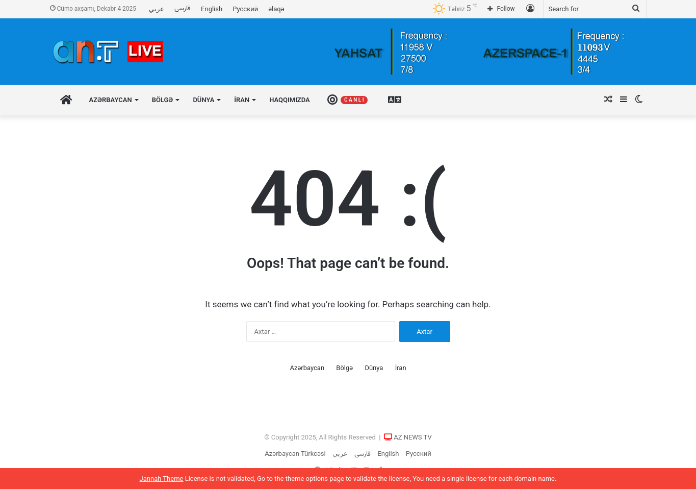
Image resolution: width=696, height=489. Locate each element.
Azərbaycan (110, 100)
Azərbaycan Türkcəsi (295, 453)
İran (241, 100)
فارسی (182, 9)
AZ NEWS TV (413, 437)
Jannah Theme (162, 478)
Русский (245, 9)
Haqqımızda (289, 100)
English (211, 9)
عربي (156, 9)
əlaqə (276, 9)
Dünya (203, 100)
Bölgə (162, 100)
